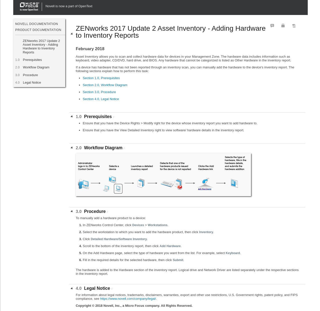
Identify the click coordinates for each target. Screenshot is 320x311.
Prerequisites (32, 60)
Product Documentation (38, 30)
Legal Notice (32, 82)
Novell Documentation (36, 24)
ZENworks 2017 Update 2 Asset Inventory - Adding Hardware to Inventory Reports (41, 46)
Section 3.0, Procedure (99, 92)
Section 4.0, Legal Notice (101, 99)
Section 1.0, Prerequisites (101, 78)
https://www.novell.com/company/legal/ (128, 299)
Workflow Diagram (36, 67)
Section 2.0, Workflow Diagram (105, 85)
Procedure (30, 75)
